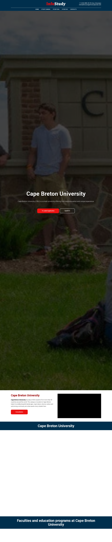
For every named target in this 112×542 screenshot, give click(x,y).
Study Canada (45, 9)
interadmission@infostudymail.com (90, 5)
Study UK (65, 9)
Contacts (73, 9)
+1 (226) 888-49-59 (85, 3)
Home (37, 9)
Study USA (56, 9)
